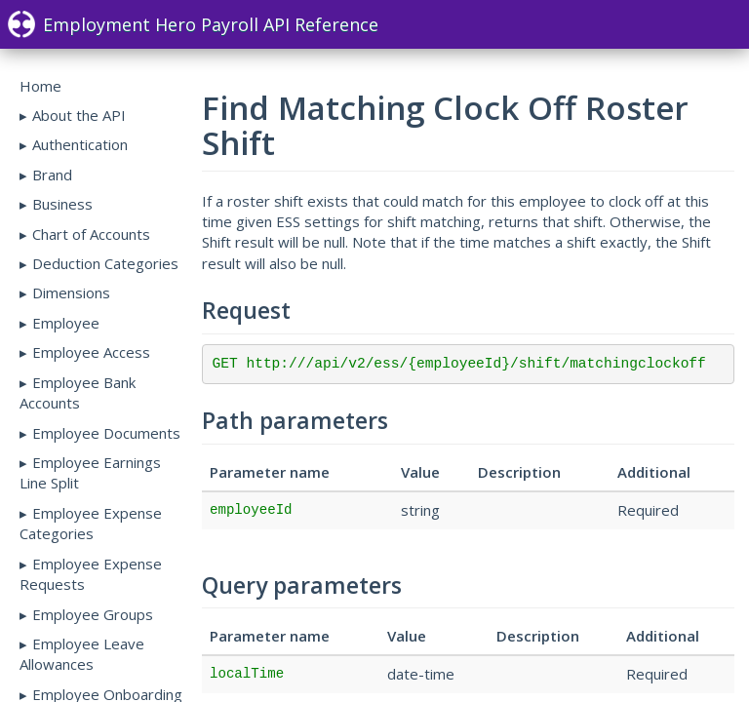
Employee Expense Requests (91, 574)
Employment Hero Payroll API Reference (193, 24)
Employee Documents (106, 433)
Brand (52, 174)
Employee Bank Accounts (78, 392)
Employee (65, 322)
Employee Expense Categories (91, 523)
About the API (79, 115)
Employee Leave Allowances (82, 654)
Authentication (80, 144)
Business (62, 204)
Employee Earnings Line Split (90, 472)
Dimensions (71, 292)
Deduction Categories (105, 263)
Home (40, 86)
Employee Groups (92, 614)
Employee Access (91, 352)
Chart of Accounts (91, 234)
